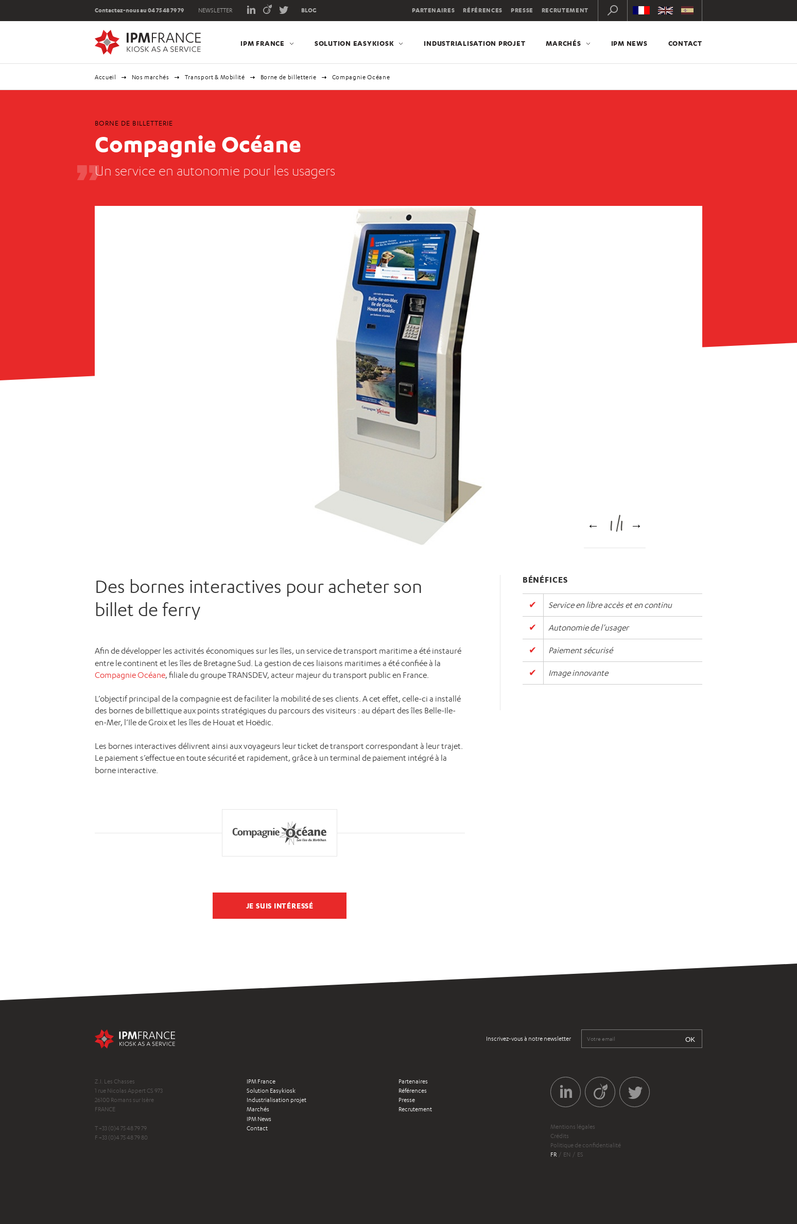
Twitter (284, 9)
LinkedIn (251, 9)
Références (483, 10)
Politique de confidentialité (585, 1145)
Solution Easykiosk (354, 43)
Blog (309, 10)
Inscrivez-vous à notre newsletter (528, 1038)
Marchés (563, 43)
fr (553, 1154)
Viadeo (267, 9)
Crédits (559, 1136)
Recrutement (565, 10)
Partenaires (433, 10)
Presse (522, 10)
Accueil (105, 77)
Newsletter (215, 10)
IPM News (629, 43)
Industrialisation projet (474, 43)
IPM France (262, 43)
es (580, 1154)
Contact (685, 43)
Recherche (613, 10)
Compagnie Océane (130, 675)
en (566, 1154)
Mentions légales (572, 1126)
